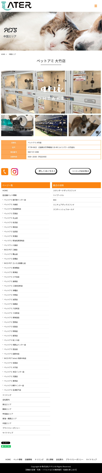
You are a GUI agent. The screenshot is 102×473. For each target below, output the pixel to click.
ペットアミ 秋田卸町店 (12, 209)
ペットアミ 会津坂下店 (12, 390)
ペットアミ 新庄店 (11, 227)
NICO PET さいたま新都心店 (15, 263)
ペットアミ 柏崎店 (11, 304)
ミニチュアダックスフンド (63, 204)
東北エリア (6, 404)
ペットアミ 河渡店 (11, 376)
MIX (54, 200)
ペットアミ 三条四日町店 (13, 286)
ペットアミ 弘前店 (11, 231)
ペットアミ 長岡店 (11, 281)
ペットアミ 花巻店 (11, 213)
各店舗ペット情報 (9, 195)
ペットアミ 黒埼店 (11, 381)
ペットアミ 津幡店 (11, 290)
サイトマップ (7, 432)
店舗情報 (28, 459)
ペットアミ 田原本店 (11, 353)
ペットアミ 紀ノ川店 (11, 340)
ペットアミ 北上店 (11, 218)
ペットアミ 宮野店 (11, 322)
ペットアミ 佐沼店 (11, 222)
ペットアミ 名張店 (11, 363)
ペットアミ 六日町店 (11, 308)
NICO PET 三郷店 (10, 249)
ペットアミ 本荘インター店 (14, 372)
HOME (3, 54)
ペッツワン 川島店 (11, 245)
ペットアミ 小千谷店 (11, 277)
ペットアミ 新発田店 (11, 317)
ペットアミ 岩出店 (11, 349)
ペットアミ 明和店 (11, 331)
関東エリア (6, 409)
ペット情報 (17, 459)
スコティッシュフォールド (63, 209)
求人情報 (49, 459)
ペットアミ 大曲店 (11, 204)
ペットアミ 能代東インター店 (15, 200)
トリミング (6, 395)
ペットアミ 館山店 (11, 254)
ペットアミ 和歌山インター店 (15, 344)
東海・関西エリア (9, 418)
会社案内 (6, 399)
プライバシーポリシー (11, 428)
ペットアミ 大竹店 (11, 367)
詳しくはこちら (46, 170)
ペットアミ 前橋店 (11, 258)
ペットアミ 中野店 (11, 295)
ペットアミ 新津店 (11, 272)
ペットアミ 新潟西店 (11, 267)
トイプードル (58, 195)
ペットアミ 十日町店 (11, 313)
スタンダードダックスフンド (64, 190)
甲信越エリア (7, 414)
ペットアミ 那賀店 (11, 335)
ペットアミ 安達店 (11, 236)
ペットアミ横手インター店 (14, 385)
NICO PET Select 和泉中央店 (15, 358)
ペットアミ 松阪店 (11, 326)
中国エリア (6, 423)
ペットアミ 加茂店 (11, 299)
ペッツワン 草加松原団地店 (14, 240)
